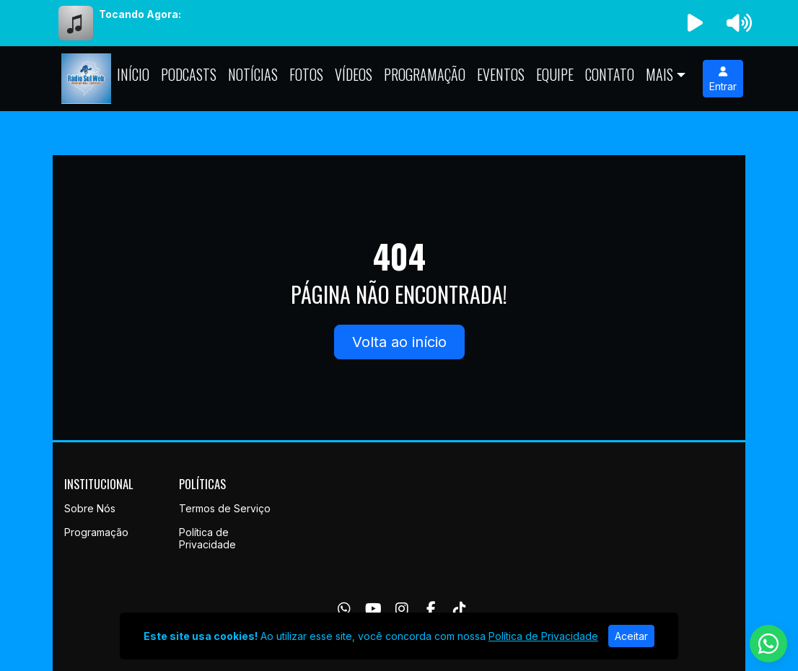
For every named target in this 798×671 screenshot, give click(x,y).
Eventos (501, 74)
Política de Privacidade (207, 538)
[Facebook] (431, 609)
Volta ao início (399, 342)
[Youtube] (373, 609)
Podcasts (188, 74)
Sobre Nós (89, 508)
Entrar (723, 79)
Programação (424, 74)
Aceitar (631, 636)
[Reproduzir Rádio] (695, 23)
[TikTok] (459, 609)
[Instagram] (401, 609)
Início (133, 74)
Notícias (253, 74)
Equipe (555, 74)
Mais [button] (659, 74)
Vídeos (353, 74)
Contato (609, 74)
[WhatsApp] (344, 609)
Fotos (306, 74)
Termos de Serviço (225, 508)
